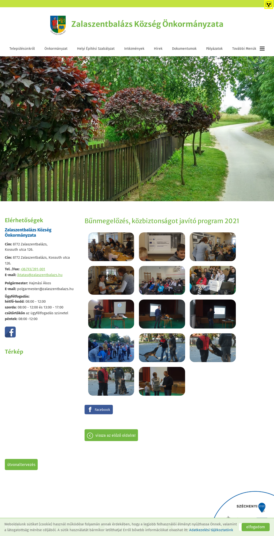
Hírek (158, 49)
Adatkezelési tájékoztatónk (211, 530)
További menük (248, 48)
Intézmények (134, 49)
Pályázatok (214, 49)
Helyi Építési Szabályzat (96, 49)
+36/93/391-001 (33, 269)
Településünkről (22, 49)
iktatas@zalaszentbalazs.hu (40, 275)
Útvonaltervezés (21, 465)
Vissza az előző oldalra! (115, 388)
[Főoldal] (57, 25)
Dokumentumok (184, 49)
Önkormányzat (55, 49)
